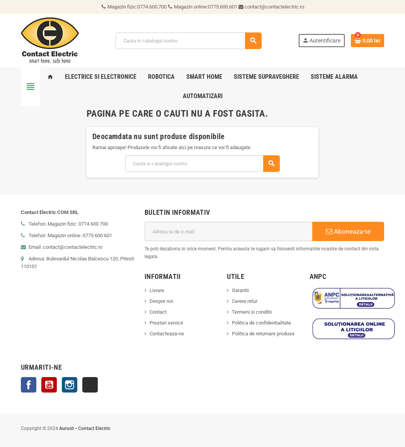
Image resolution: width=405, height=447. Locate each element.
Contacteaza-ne (167, 334)
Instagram (69, 385)
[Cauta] (188, 40)
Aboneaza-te (348, 231)
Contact (158, 312)
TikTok (90, 385)
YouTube (49, 385)
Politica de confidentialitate (261, 323)
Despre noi (161, 301)
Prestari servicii (166, 323)
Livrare (157, 290)
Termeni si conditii (252, 312)
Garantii (240, 290)
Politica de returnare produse (263, 334)
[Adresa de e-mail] (228, 231)
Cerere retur (244, 301)
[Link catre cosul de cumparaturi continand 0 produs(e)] (367, 40)
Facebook (28, 385)
